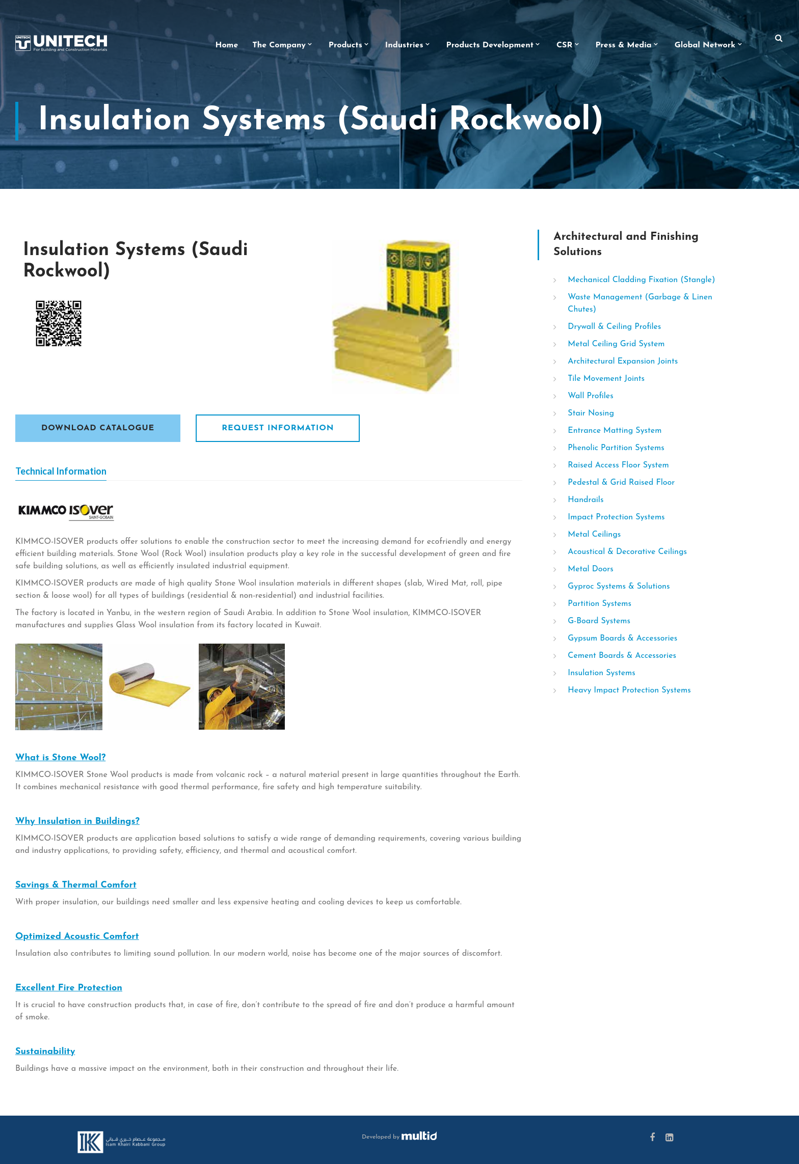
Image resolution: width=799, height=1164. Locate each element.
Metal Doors (590, 569)
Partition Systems (599, 604)
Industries (404, 45)
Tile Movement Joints (606, 379)
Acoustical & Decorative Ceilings (627, 552)
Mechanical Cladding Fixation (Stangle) (641, 280)
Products (345, 45)
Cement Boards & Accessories (622, 656)
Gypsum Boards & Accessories (622, 638)
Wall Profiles (590, 396)
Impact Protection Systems (616, 517)
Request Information (278, 428)
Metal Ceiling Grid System (616, 344)
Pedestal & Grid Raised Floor (621, 483)
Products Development (490, 45)
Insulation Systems (601, 673)
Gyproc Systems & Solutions (619, 587)
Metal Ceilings (594, 535)
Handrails (585, 500)
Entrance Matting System (614, 431)
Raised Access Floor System (618, 465)
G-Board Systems (599, 621)
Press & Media (623, 45)
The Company (279, 45)
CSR (564, 45)
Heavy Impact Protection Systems (629, 690)
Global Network (705, 45)
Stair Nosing (591, 413)
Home (227, 45)
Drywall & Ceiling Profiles (614, 327)
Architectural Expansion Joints (623, 361)
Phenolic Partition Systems (616, 448)
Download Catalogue (97, 428)
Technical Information (60, 471)
